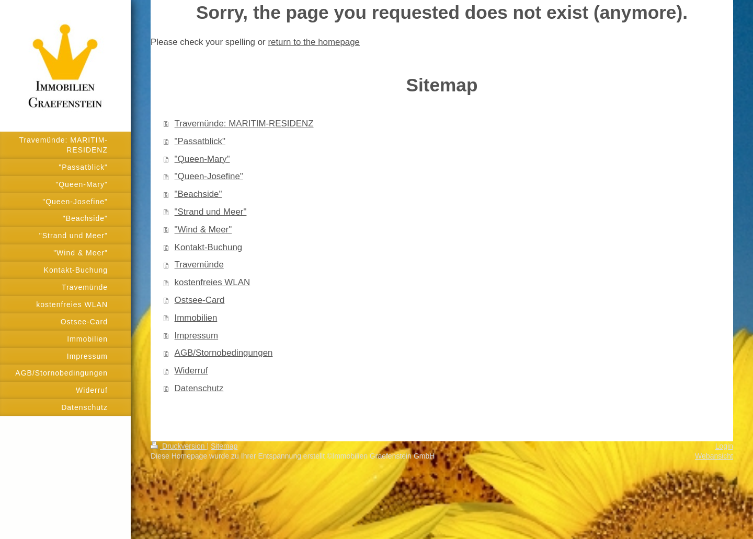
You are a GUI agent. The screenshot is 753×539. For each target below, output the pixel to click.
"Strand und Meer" (211, 212)
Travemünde (199, 265)
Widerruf (191, 371)
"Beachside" (198, 194)
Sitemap (224, 446)
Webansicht (714, 456)
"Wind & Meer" (203, 230)
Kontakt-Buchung (209, 247)
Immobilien (196, 318)
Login (724, 446)
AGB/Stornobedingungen (224, 353)
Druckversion (179, 446)
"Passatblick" (200, 141)
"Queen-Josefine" (209, 176)
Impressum (197, 336)
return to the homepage (314, 42)
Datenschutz (199, 388)
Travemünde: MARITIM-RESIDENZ (244, 123)
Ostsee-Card (200, 300)
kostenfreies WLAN (212, 282)
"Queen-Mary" (202, 159)
